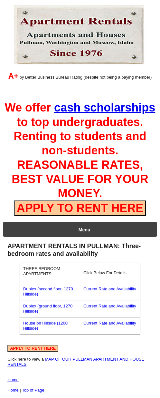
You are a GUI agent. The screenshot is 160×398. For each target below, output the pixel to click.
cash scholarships (104, 107)
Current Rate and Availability (109, 288)
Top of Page (33, 390)
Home (13, 379)
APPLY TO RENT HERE (80, 208)
